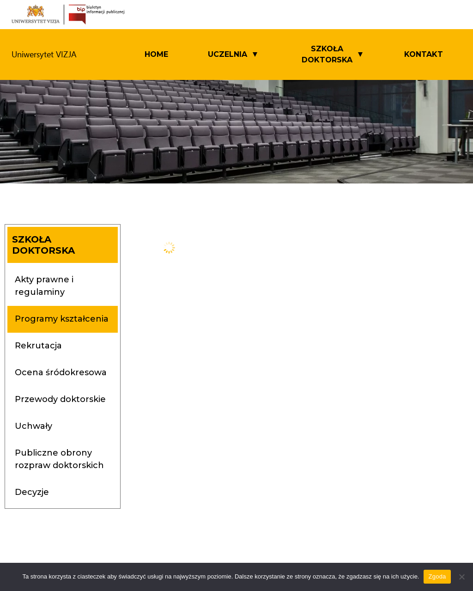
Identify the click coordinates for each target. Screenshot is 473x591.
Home (156, 54)
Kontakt (423, 54)
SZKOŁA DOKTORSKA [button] (327, 54)
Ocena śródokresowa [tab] (61, 372)
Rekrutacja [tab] (38, 346)
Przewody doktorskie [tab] (60, 399)
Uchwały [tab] (33, 426)
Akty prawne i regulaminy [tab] (44, 285)
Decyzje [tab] (32, 492)
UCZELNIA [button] (227, 54)
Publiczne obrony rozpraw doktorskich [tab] (59, 459)
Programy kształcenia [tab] (62, 319)
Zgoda (437, 576)
